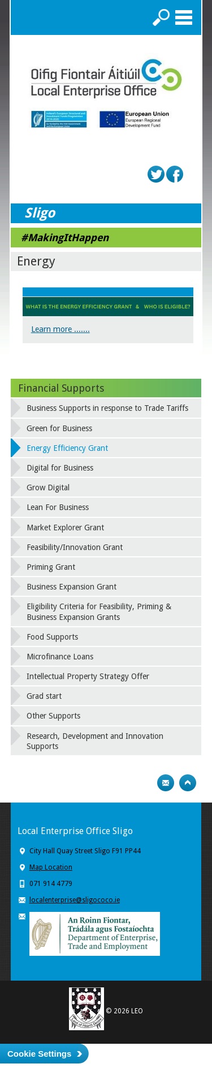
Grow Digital (48, 487)
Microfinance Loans (60, 656)
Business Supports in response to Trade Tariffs (107, 408)
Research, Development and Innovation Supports (95, 741)
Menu (183, 17)
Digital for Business (60, 467)
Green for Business (59, 428)
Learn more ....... (60, 329)
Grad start (44, 696)
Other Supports (53, 715)
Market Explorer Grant (65, 527)
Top (187, 782)
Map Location (50, 867)
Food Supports (52, 636)
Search (161, 17)
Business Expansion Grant (71, 586)
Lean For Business (58, 507)
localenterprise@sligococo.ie (74, 900)
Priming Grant (51, 566)
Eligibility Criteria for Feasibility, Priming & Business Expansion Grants (99, 611)
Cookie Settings (39, 1053)
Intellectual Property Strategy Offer (88, 676)
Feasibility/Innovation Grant (75, 547)
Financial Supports (61, 388)
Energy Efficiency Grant (67, 448)
